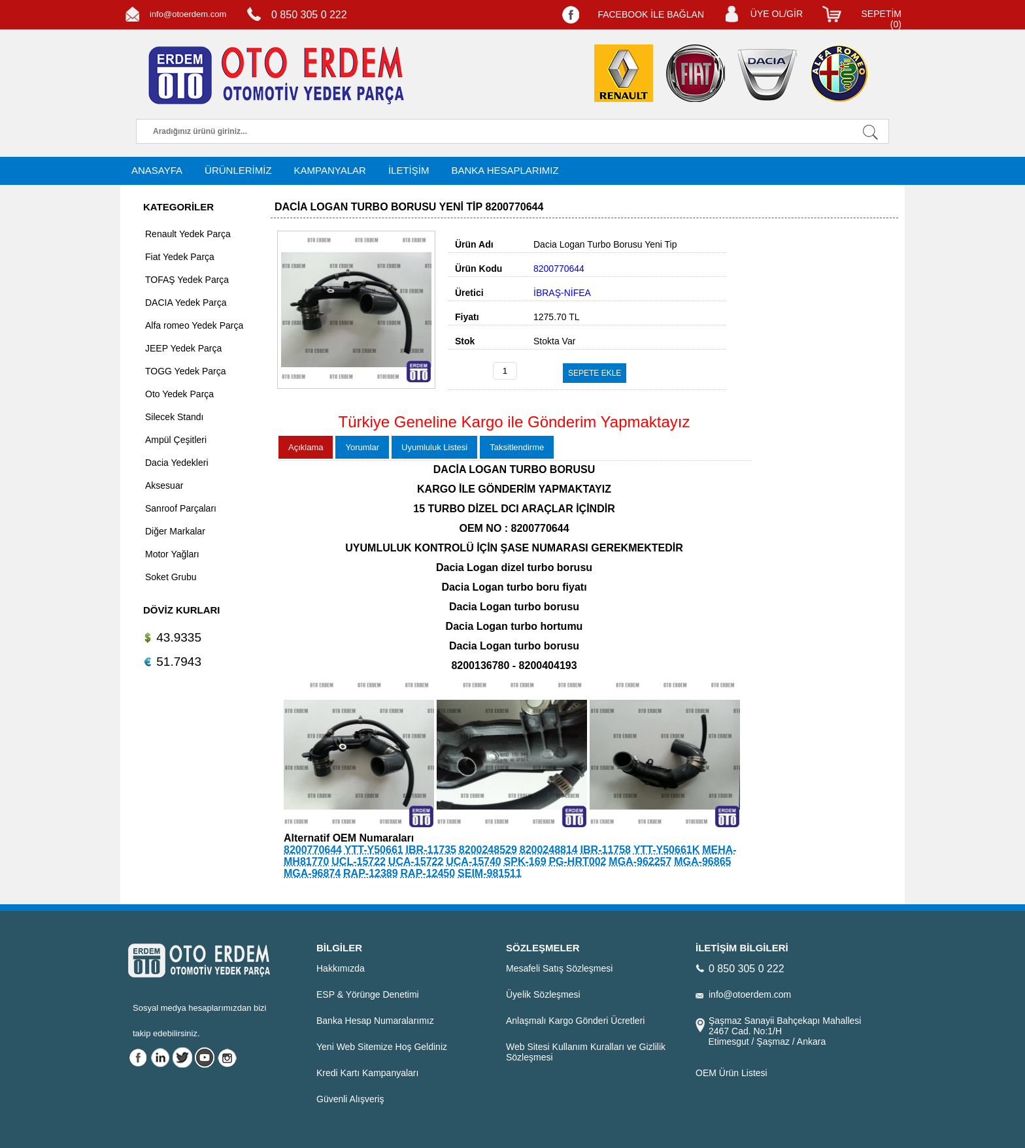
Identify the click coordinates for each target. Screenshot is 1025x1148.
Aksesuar (164, 485)
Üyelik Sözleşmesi (543, 994)
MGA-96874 (312, 873)
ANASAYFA (156, 170)
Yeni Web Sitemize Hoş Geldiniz (381, 1046)
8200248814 (549, 849)
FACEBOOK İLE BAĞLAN (650, 14)
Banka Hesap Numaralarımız (375, 1020)
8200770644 (313, 849)
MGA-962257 (640, 861)
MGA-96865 (702, 861)
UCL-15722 (358, 861)
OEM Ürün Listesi (731, 1073)
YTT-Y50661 (373, 849)
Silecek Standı (174, 417)
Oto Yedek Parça (179, 394)
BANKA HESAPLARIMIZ (504, 170)
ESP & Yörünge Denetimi (367, 994)
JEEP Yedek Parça (183, 348)
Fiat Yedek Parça (179, 257)
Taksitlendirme (517, 447)
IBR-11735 (431, 849)
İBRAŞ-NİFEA (562, 292)
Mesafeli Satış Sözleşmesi (559, 968)
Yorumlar (362, 447)
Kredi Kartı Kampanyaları (367, 1073)
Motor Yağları (172, 554)
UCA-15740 (473, 861)
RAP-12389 (370, 873)
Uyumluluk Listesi (434, 447)
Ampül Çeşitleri (176, 440)
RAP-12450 (428, 873)
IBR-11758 (605, 849)
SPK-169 (525, 861)
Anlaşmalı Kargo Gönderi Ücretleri (575, 1020)
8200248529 (488, 849)
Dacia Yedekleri (177, 462)
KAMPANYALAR (330, 170)
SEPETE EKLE (594, 373)
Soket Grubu (171, 577)
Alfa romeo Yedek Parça (194, 325)
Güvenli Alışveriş (350, 1099)
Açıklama (305, 447)
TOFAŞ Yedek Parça (187, 279)
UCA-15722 (415, 861)
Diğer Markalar (175, 531)
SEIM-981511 (490, 873)
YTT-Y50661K (666, 849)
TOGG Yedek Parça (185, 371)
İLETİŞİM (408, 170)
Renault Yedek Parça (188, 234)
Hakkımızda (340, 968)
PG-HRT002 (577, 861)
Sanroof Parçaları (180, 508)
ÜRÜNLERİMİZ (238, 170)
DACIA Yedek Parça (186, 302)
